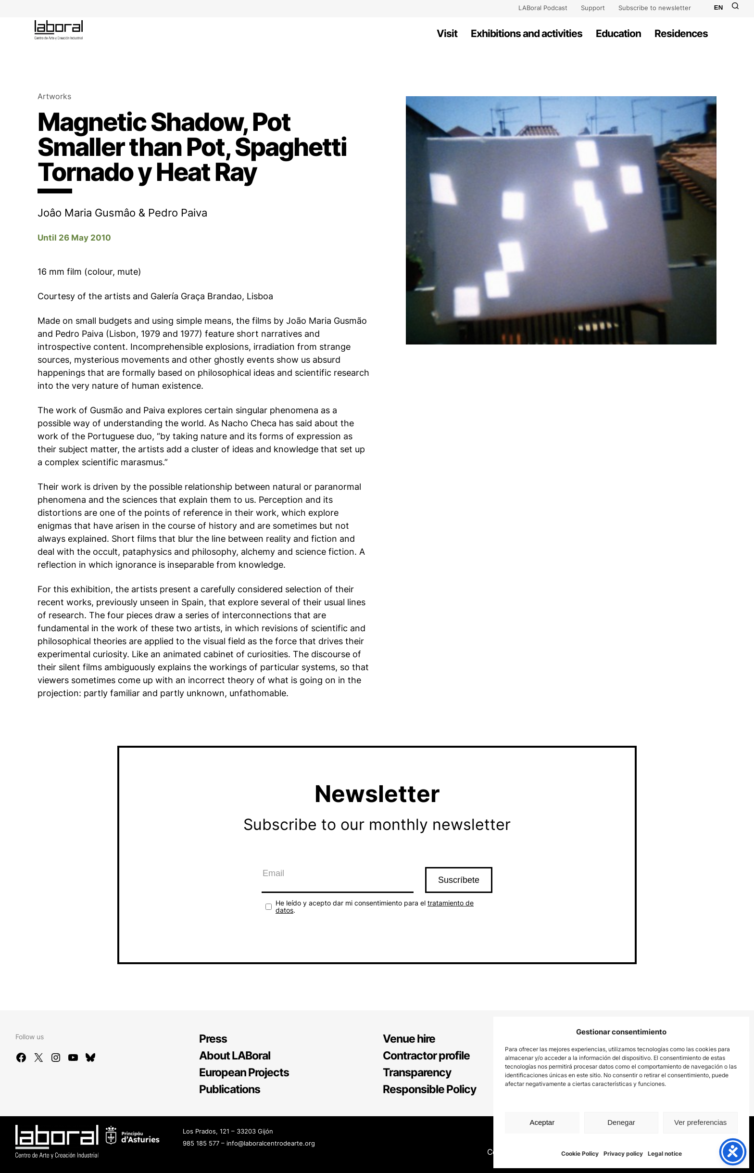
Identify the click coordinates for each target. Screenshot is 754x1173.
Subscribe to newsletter (654, 8)
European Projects (244, 1072)
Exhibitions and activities (526, 33)
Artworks (54, 96)
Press (213, 1039)
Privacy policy (623, 1153)
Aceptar (541, 1122)
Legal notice (665, 1153)
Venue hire (409, 1039)
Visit (447, 33)
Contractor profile (426, 1055)
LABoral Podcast (542, 8)
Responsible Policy (429, 1089)
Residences (681, 33)
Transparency (417, 1072)
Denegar (621, 1122)
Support (593, 8)
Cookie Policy (580, 1153)
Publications (229, 1089)
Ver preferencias (700, 1122)
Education (618, 33)
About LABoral (234, 1055)
